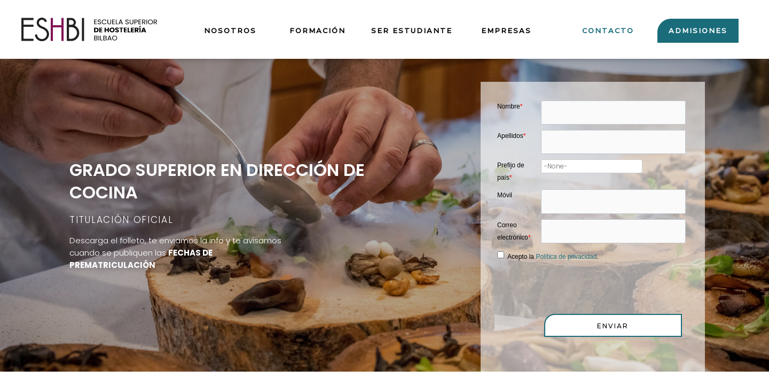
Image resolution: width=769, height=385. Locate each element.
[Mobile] (613, 202)
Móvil (504, 196)
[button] (613, 326)
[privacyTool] (500, 256)
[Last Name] (613, 142)
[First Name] (613, 113)
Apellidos (511, 136)
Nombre (509, 106)
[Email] (613, 232)
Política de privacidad (566, 258)
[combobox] (591, 167)
